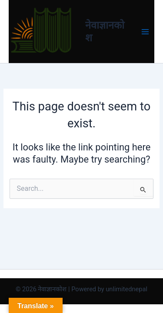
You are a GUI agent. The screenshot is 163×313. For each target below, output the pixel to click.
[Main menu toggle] (145, 32)
